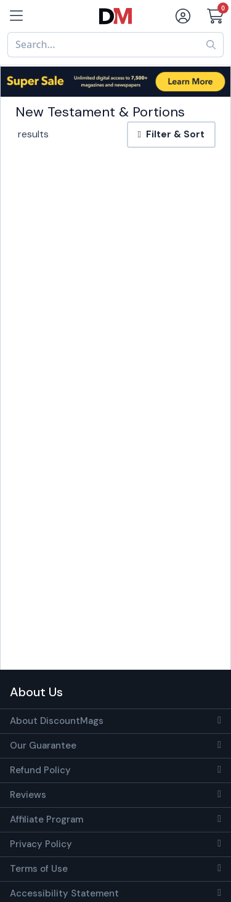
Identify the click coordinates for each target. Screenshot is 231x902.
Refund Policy (40, 770)
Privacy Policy (41, 844)
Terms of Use (39, 869)
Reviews (28, 795)
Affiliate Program (46, 819)
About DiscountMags (56, 721)
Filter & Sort (171, 134)
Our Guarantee (43, 745)
